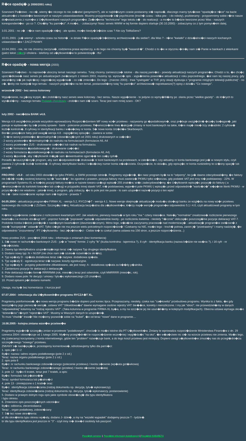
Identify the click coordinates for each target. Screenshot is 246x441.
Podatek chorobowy (53, 100)
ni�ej (20, 53)
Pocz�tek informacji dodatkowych (121, 436)
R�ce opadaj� (14, 64)
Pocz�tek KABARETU (152, 436)
